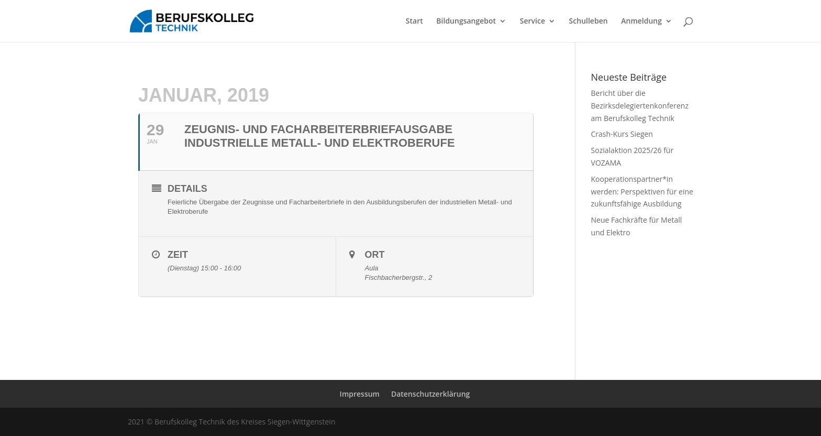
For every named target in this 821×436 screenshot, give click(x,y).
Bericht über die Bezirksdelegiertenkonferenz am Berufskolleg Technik (640, 105)
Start (414, 21)
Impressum (360, 394)
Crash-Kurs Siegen (622, 134)
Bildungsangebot (466, 21)
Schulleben (588, 21)
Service (532, 21)
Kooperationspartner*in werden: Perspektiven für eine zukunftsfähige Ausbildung (642, 191)
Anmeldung (641, 21)
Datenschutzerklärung (430, 394)
